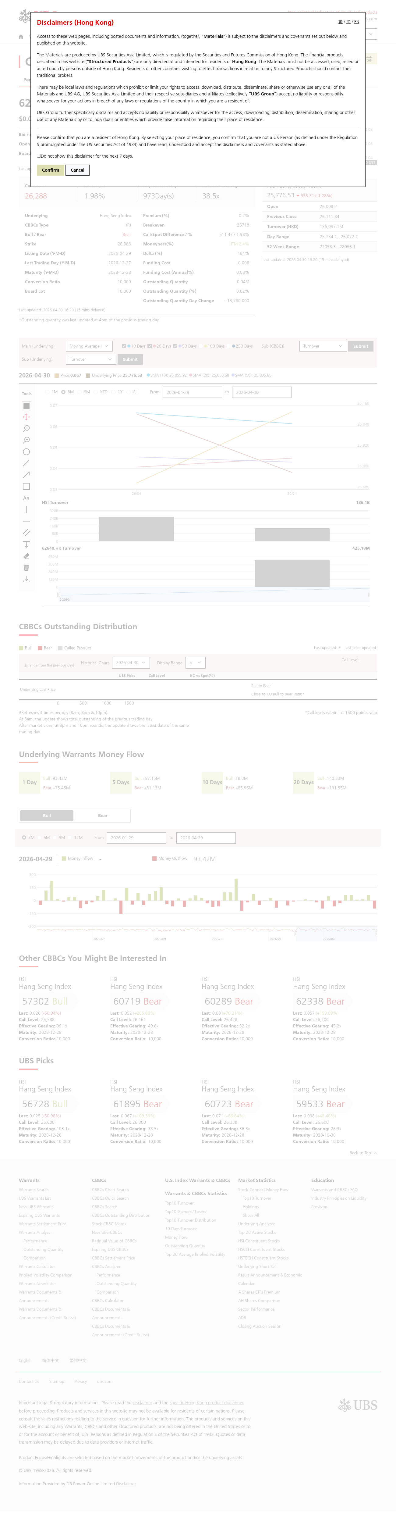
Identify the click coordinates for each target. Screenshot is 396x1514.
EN (356, 21)
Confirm (50, 170)
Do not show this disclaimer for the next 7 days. (85, 156)
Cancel (77, 170)
